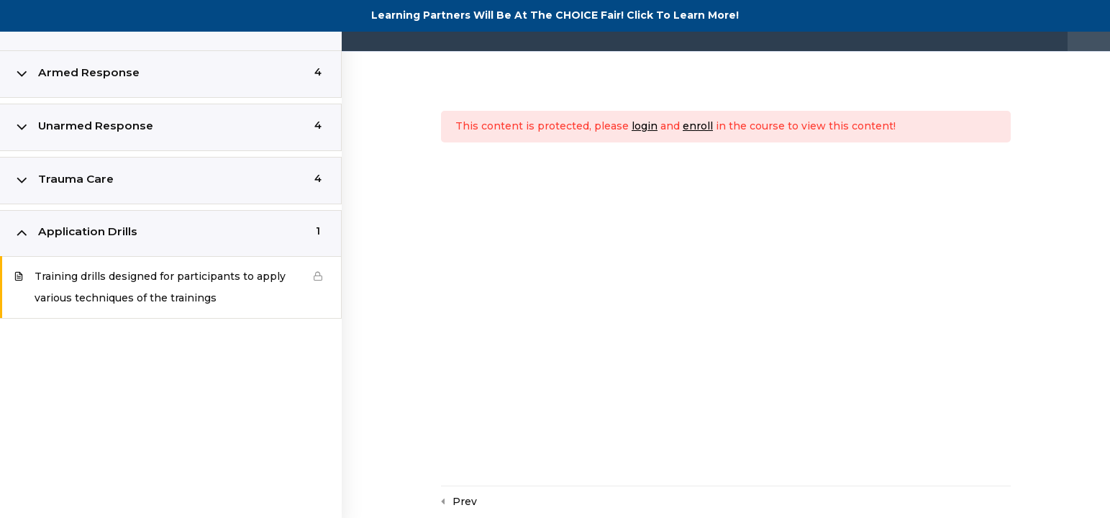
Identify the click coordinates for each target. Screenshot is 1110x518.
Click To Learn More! (683, 15)
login (645, 125)
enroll (698, 125)
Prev (464, 501)
